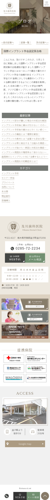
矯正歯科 (6, 196)
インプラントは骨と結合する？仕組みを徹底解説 (25, 143)
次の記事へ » (42, 42)
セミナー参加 (8, 177)
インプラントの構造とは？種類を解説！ (21, 134)
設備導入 (6, 200)
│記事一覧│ (25, 42)
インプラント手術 (10, 173)
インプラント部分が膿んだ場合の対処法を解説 (24, 120)
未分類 (5, 191)
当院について (8, 186)
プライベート (8, 182)
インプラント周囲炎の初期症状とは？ (20, 161)
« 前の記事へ (8, 42)
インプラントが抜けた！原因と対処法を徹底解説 (25, 147)
